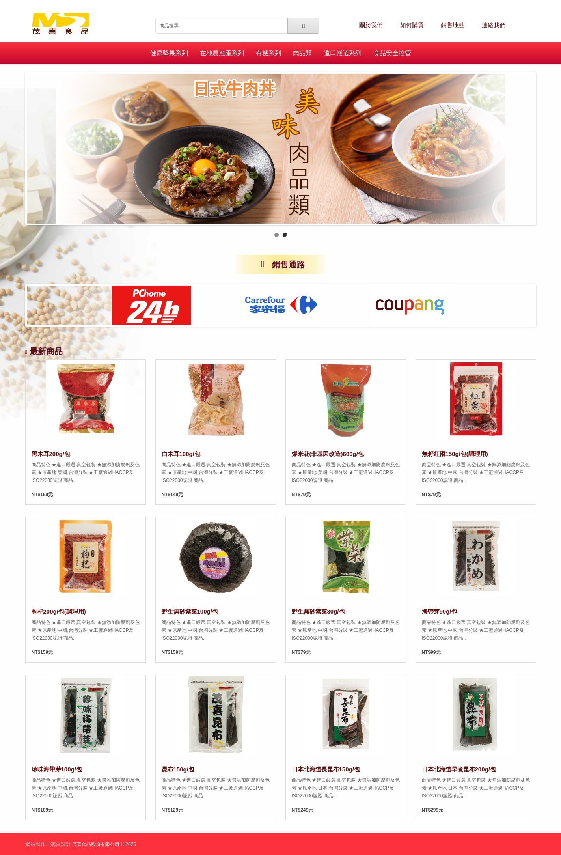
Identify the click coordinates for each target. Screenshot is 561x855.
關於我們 (371, 25)
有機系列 (268, 53)
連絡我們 (493, 25)
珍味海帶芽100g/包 (57, 769)
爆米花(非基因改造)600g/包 (328, 453)
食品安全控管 (392, 53)
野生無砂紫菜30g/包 (318, 611)
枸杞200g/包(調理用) (59, 611)
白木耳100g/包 (181, 453)
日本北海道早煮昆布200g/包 (459, 769)
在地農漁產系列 (222, 53)
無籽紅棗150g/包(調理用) (455, 453)
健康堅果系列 (169, 53)
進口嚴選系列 (343, 53)
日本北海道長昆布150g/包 (326, 769)
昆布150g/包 (178, 769)
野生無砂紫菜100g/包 (190, 611)
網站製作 (35, 844)
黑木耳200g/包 (51, 453)
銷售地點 (452, 25)
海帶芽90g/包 (439, 611)
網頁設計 (60, 844)
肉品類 (302, 53)
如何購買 (412, 25)
